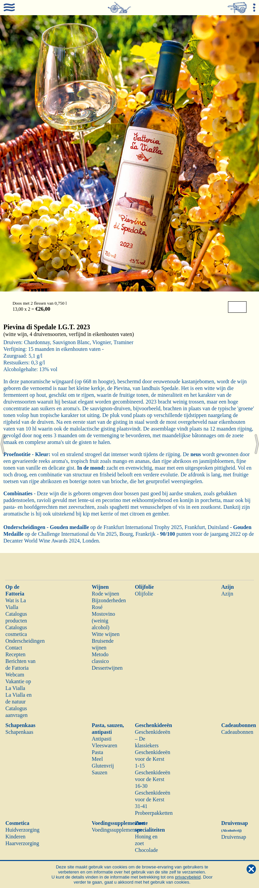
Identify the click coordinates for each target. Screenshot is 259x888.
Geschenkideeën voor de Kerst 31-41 (152, 799)
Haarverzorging (22, 843)
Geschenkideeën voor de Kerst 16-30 (152, 779)
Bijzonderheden (109, 600)
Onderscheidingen (25, 641)
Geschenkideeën (153, 725)
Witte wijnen (105, 634)
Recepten (15, 654)
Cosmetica (17, 823)
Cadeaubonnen (238, 725)
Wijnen (100, 587)
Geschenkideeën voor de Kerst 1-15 (152, 759)
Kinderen (15, 836)
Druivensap (233, 837)
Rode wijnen (105, 593)
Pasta (97, 752)
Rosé (97, 607)
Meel (97, 759)
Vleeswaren (104, 745)
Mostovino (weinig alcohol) (103, 620)
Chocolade (146, 850)
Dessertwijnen (107, 668)
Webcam (14, 674)
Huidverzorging (22, 830)
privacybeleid (188, 877)
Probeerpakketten (154, 813)
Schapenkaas (20, 725)
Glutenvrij (103, 766)
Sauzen (99, 772)
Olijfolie (144, 587)
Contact (13, 647)
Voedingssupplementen (118, 823)
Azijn (227, 587)
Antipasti (102, 739)
